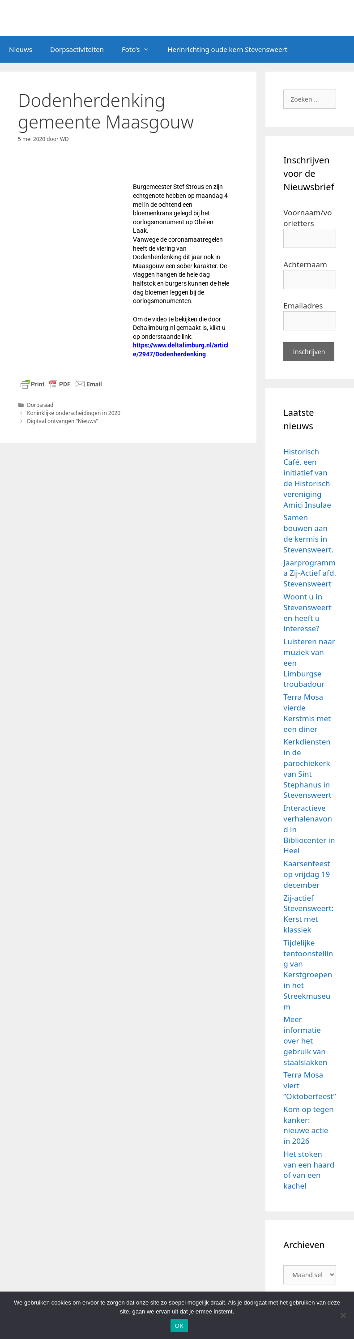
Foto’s (140, 49)
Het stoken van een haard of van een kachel (308, 1170)
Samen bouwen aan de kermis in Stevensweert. (308, 533)
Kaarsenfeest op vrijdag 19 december (306, 874)
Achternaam (305, 264)
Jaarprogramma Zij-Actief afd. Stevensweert (309, 573)
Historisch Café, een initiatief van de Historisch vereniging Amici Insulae (307, 478)
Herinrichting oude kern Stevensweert (227, 49)
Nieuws (20, 49)
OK (179, 1325)
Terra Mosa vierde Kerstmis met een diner (307, 713)
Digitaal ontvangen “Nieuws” (62, 420)
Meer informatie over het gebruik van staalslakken (305, 1040)
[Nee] (342, 1315)
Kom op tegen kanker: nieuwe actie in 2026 (308, 1125)
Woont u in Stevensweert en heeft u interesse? (307, 612)
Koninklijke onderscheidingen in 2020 (73, 412)
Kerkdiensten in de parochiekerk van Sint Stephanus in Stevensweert (307, 768)
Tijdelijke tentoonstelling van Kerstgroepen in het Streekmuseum (308, 974)
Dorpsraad (40, 404)
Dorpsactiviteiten (77, 49)
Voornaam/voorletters (307, 217)
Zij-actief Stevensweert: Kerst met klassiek (308, 914)
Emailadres (303, 305)
